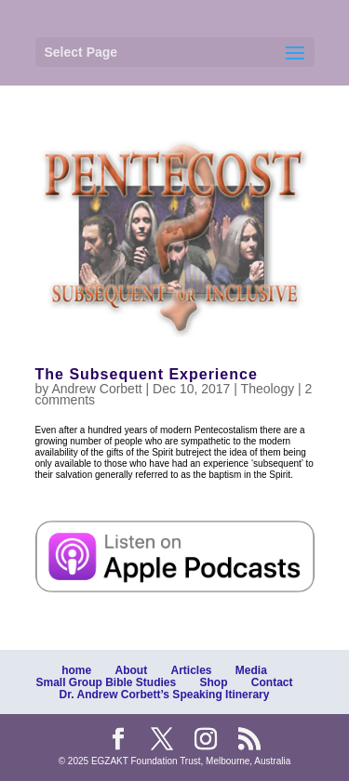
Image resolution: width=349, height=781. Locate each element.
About (130, 670)
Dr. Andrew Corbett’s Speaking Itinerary (165, 694)
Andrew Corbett (96, 388)
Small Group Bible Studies (105, 682)
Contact (272, 682)
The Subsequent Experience (146, 374)
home (76, 670)
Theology (268, 388)
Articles (190, 670)
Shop (214, 682)
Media (251, 670)
